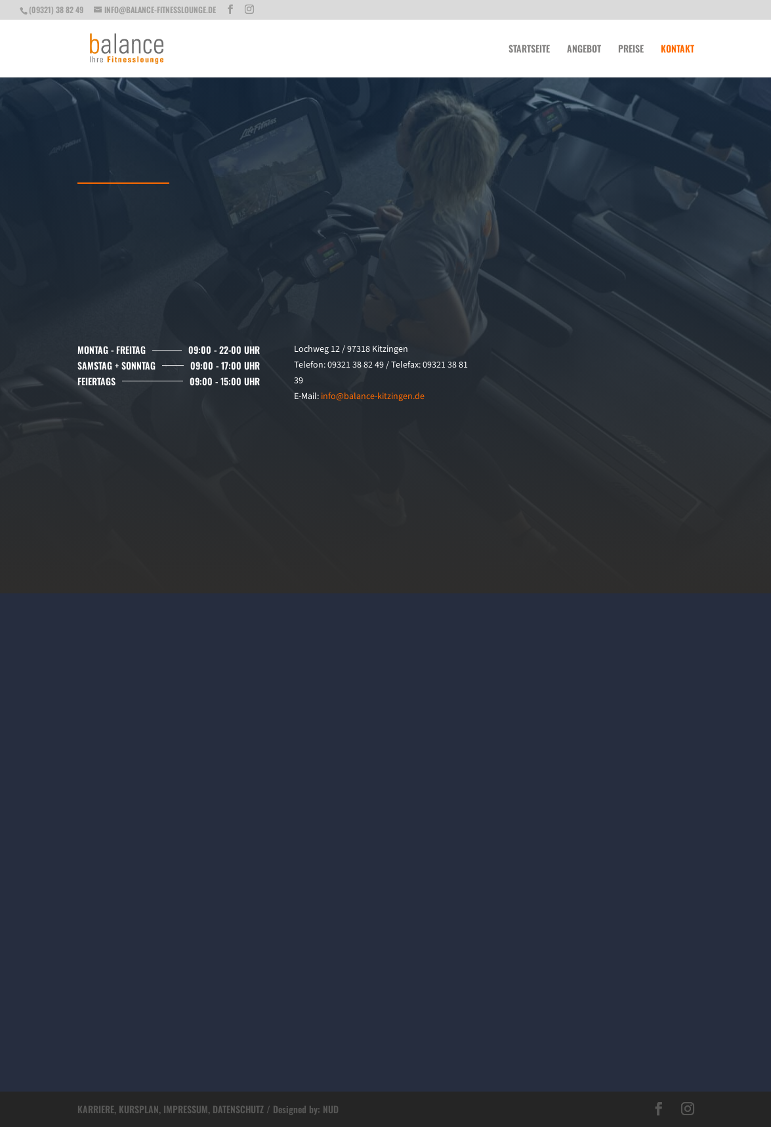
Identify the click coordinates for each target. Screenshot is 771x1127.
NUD (331, 1109)
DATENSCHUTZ (238, 1109)
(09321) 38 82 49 (56, 9)
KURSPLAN (139, 1109)
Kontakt (677, 49)
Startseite (529, 49)
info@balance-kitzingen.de (373, 396)
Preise (631, 49)
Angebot (584, 49)
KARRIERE (95, 1109)
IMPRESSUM (185, 1109)
